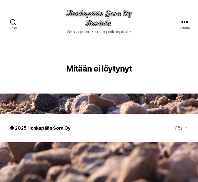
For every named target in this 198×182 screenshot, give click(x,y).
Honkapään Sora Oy (48, 133)
